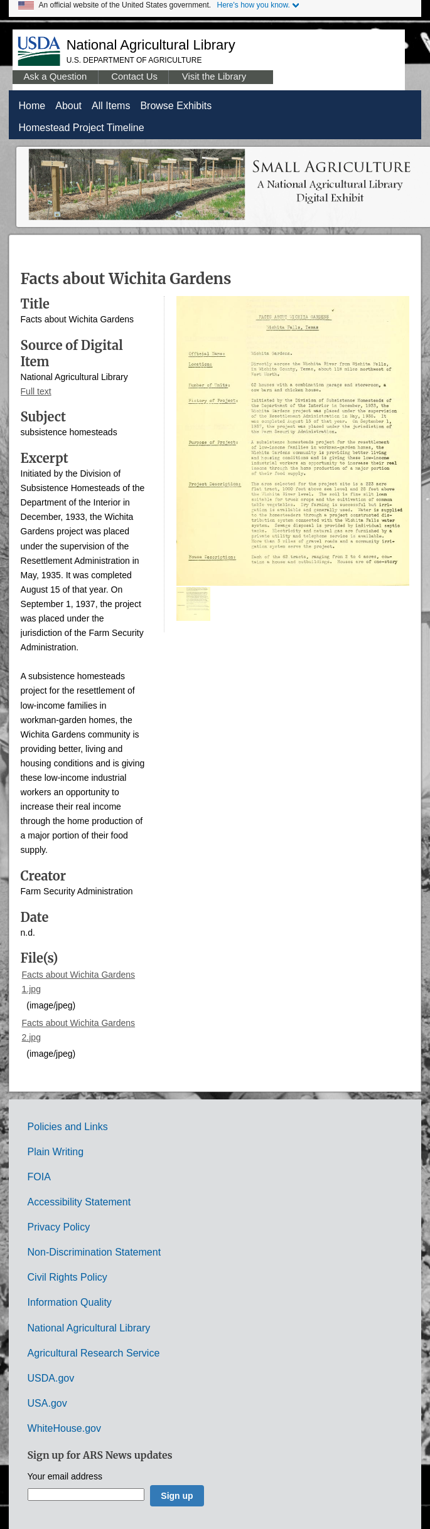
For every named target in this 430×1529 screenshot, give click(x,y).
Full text (36, 391)
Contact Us (134, 76)
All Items (111, 105)
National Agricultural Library (151, 45)
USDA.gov (51, 1378)
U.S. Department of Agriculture (134, 60)
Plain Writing (56, 1151)
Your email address (65, 1476)
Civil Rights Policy (67, 1277)
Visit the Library (214, 76)
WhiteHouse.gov (64, 1428)
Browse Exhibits (176, 105)
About (68, 105)
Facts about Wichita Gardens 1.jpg (79, 982)
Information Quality (70, 1302)
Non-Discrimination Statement (94, 1252)
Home (32, 105)
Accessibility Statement (79, 1202)
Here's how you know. (253, 5)
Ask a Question (55, 76)
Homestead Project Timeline (81, 127)
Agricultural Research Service (94, 1353)
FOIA (39, 1177)
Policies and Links (68, 1126)
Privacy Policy (59, 1227)
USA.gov (47, 1403)
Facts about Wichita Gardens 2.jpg (79, 1030)
